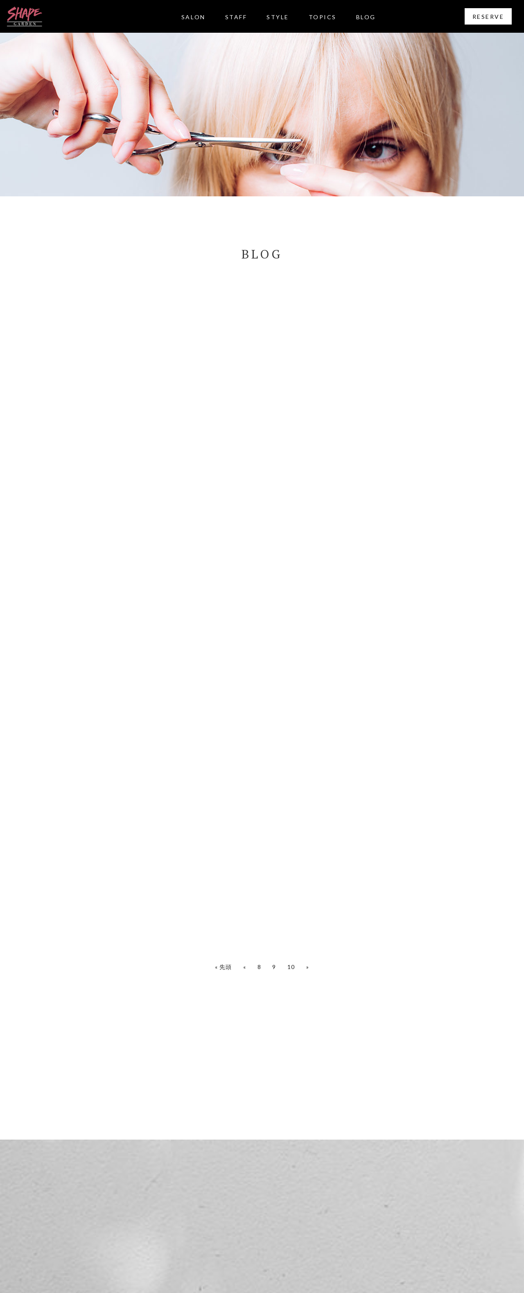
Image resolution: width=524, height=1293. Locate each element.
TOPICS (323, 16)
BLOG (366, 16)
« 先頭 (223, 966)
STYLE (278, 16)
